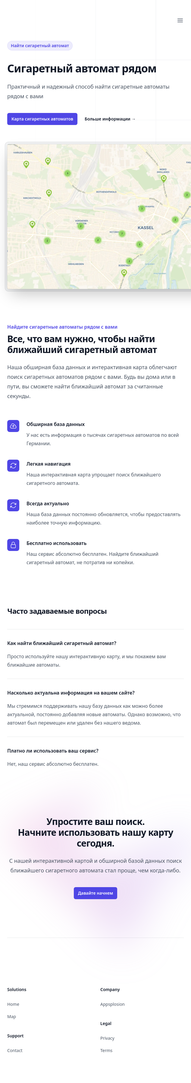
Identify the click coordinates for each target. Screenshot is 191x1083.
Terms (106, 1050)
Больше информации (110, 119)
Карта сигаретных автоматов (42, 119)
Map (11, 1016)
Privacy (107, 1038)
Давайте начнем (95, 893)
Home (13, 1004)
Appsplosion (112, 1004)
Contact (15, 1050)
